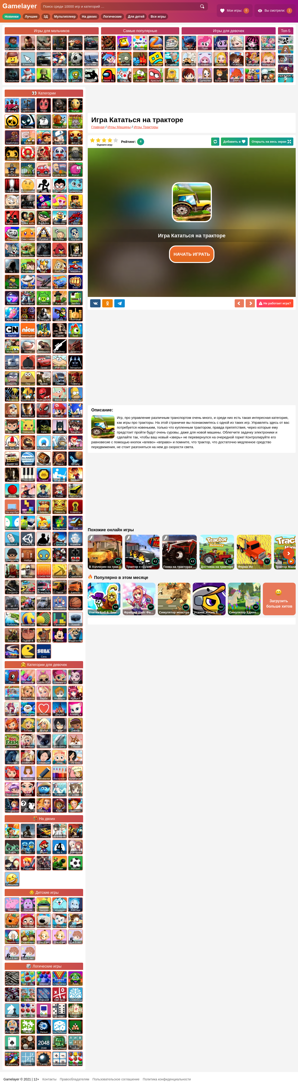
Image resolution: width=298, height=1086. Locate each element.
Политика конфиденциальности (167, 1079)
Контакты (49, 1079)
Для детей (136, 16)
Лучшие (31, 16)
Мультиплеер (65, 16)
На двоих (89, 16)
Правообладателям (74, 1079)
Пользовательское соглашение (115, 1079)
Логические (112, 16)
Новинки (12, 16)
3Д (46, 16)
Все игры (158, 16)
